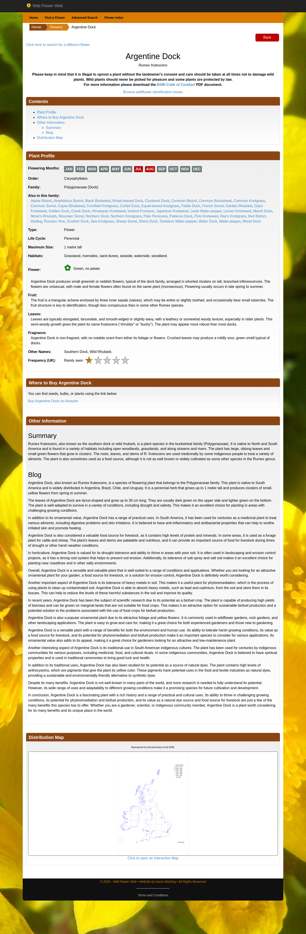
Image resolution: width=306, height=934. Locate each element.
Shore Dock (148, 221)
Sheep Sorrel (126, 221)
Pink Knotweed (206, 216)
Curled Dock (129, 206)
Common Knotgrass (249, 201)
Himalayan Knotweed (109, 211)
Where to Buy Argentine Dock (60, 117)
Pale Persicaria (155, 216)
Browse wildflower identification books (153, 92)
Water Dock (208, 221)
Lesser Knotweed (237, 211)
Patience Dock (180, 216)
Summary (53, 128)
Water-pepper (230, 221)
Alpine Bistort (41, 201)
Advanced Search (84, 17)
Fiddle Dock (190, 206)
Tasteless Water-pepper (178, 221)
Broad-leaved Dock (127, 201)
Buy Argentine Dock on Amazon (53, 401)
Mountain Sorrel (71, 216)
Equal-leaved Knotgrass (160, 206)
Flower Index (114, 17)
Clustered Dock (157, 201)
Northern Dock (97, 216)
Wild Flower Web (44, 6)
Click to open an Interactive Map (153, 858)
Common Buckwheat (215, 201)
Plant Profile (46, 112)
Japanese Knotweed (172, 211)
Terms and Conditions (153, 895)
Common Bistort (184, 201)
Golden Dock (59, 211)
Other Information (51, 122)
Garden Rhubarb (239, 206)
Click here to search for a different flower (58, 45)
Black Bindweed (98, 201)
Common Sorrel (43, 206)
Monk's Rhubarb (44, 216)
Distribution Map (50, 138)
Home (33, 17)
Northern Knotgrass (126, 216)
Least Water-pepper (206, 211)
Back (267, 37)
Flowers (56, 27)
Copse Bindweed (71, 206)
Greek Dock (80, 211)
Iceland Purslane (141, 211)
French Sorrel (213, 206)
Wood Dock (252, 221)
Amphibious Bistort (68, 201)
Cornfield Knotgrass (102, 206)
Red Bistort (256, 216)
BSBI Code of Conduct (176, 85)
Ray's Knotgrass (233, 216)
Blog (49, 132)
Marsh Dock (262, 211)
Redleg (36, 221)
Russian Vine (54, 221)
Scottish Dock (78, 221)
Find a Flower (55, 17)
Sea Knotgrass (102, 221)
